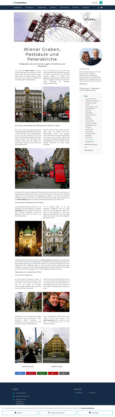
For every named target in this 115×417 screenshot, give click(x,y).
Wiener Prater (89, 129)
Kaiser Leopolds (46, 260)
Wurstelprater (89, 131)
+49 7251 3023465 (21, 393)
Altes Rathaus (89, 113)
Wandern (53, 7)
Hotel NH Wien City (90, 99)
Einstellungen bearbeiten (57, 412)
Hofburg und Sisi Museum (92, 101)
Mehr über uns (83, 83)
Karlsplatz (88, 117)
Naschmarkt (88, 119)
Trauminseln (64, 7)
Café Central (88, 137)
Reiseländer (18, 7)
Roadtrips (85, 7)
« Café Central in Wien (27, 366)
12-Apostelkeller (89, 121)
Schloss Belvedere (90, 133)
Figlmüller (88, 110)
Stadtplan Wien (89, 141)
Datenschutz (79, 392)
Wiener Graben (89, 139)
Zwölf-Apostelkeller (48, 320)
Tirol (85, 147)
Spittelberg (88, 135)
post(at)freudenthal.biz (22, 396)
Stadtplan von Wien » (57, 366)
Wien (86, 96)
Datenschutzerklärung (87, 408)
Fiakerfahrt (88, 127)
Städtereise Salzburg (90, 144)
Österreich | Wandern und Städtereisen (90, 89)
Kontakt (95, 2)
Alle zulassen (95, 412)
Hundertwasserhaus (90, 125)
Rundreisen (30, 7)
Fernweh (76, 7)
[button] (20, 373)
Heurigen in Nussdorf (91, 123)
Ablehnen (20, 412)
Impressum (93, 392)
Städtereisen (41, 7)
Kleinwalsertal (88, 150)
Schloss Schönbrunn (90, 115)
